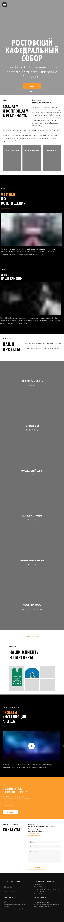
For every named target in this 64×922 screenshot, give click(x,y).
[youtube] (11, 887)
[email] (17, 805)
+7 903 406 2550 (33, 833)
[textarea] (44, 856)
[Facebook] (5, 887)
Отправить (10, 812)
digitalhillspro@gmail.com (35, 835)
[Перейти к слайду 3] (33, 91)
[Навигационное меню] (4, 5)
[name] (44, 842)
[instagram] (8, 887)
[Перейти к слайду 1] (28, 91)
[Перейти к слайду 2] (31, 91)
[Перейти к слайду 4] (35, 91)
